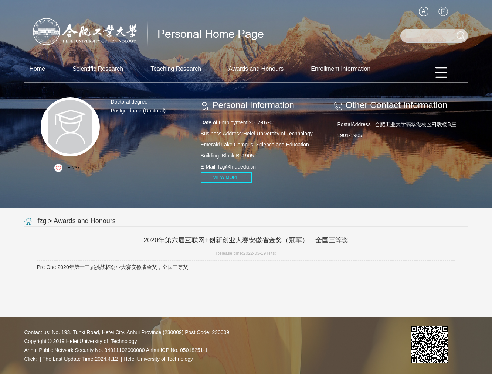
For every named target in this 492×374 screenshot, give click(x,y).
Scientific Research (97, 69)
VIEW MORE (226, 177)
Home (37, 69)
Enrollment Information (340, 69)
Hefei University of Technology (158, 359)
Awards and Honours (256, 69)
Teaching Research (175, 69)
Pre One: (112, 267)
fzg (42, 221)
